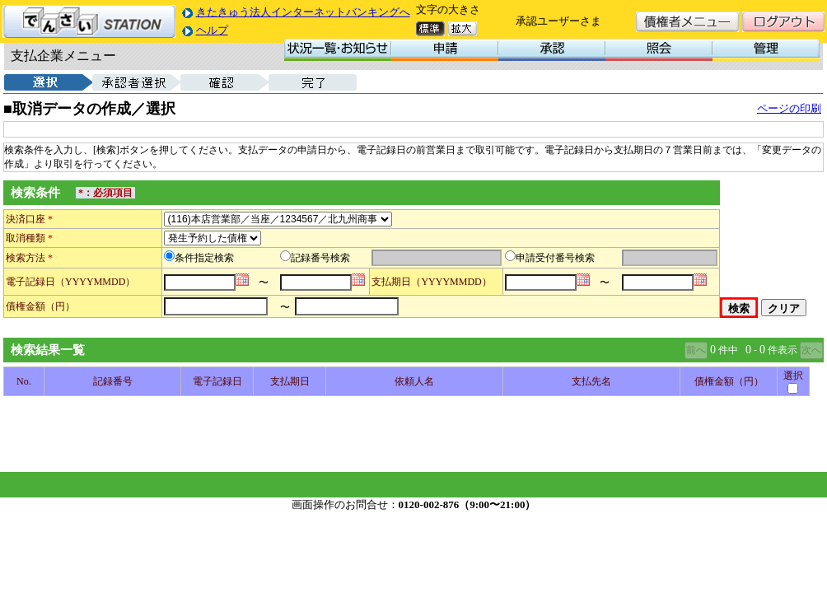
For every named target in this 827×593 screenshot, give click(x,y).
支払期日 (391, 281)
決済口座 (29, 219)
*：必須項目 (105, 192)
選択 (793, 375)
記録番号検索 (320, 258)
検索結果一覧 (48, 350)
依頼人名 (414, 381)
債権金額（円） (40, 306)
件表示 (782, 350)
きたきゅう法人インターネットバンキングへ (303, 12)
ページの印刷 (789, 108)
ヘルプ (212, 30)
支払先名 (591, 381)
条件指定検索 (204, 258)
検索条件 (35, 192)
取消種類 (29, 238)
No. (23, 381)
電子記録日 (30, 281)
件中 (728, 350)
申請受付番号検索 (555, 258)
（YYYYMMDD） (95, 281)
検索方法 (29, 258)
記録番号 (113, 381)
